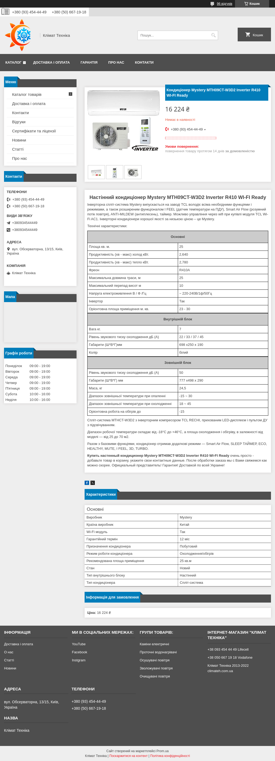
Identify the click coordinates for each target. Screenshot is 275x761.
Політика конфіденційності (170, 756)
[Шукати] (213, 35)
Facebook (79, 652)
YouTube (79, 644)
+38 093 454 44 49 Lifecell (228, 649)
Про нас (116, 62)
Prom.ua (163, 751)
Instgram (79, 660)
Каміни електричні (154, 644)
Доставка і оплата (51, 62)
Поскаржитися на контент (128, 756)
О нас (8, 652)
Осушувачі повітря (154, 660)
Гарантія (89, 62)
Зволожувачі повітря (156, 668)
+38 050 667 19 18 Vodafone (230, 657)
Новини (19, 140)
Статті (18, 149)
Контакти (144, 62)
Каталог (13, 62)
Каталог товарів (27, 94)
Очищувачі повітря (155, 676)
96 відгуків (224, 4)
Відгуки (19, 121)
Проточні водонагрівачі (158, 652)
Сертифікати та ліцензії (34, 131)
